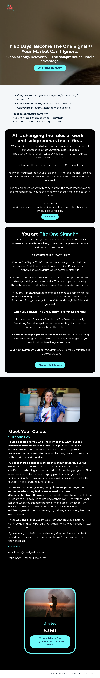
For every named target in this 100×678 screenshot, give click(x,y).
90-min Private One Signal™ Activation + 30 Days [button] (50, 641)
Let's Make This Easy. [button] (50, 68)
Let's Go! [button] (50, 216)
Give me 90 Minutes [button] (50, 365)
